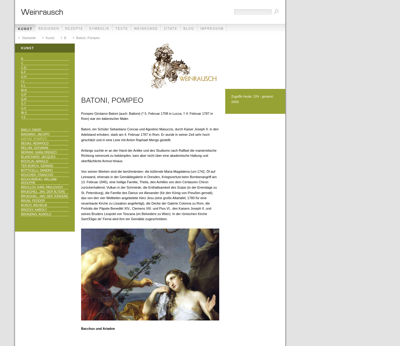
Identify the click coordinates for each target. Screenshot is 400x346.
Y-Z (23, 117)
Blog (188, 28)
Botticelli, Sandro (37, 170)
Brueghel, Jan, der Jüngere (44, 196)
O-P (23, 94)
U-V (23, 108)
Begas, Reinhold (35, 143)
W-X (24, 112)
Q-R (23, 99)
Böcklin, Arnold (34, 161)
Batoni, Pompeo (88, 38)
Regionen (48, 28)
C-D (23, 67)
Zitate (170, 28)
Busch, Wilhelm (34, 205)
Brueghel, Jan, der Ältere (43, 191)
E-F (23, 72)
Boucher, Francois (37, 175)
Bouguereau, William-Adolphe (39, 181)
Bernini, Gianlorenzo (39, 152)
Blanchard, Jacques (38, 157)
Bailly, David (31, 130)
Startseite (29, 38)
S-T (23, 103)
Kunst (25, 29)
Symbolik (99, 28)
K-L (23, 85)
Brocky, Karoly (34, 209)
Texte (122, 28)
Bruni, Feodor (33, 200)
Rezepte (74, 28)
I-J (22, 81)
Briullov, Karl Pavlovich (41, 187)
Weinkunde (146, 28)
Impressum (212, 28)
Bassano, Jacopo (35, 134)
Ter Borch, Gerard (37, 166)
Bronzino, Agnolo (36, 214)
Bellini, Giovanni (34, 148)
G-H (23, 76)
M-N (24, 90)
